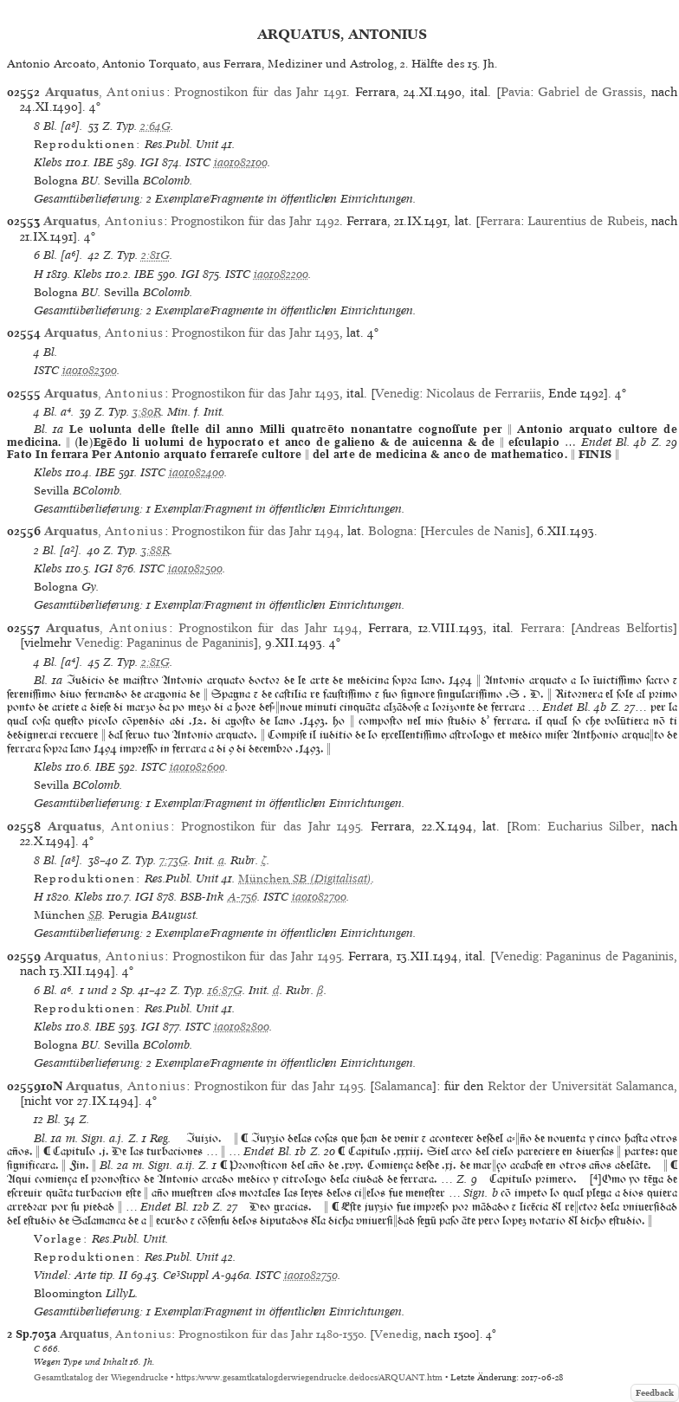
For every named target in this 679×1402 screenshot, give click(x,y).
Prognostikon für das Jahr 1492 (255, 221)
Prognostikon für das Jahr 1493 (255, 332)
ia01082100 (241, 162)
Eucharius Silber (594, 826)
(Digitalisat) (305, 878)
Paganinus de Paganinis (190, 642)
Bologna (390, 531)
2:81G (155, 255)
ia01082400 (196, 472)
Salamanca (403, 1086)
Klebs (48, 162)
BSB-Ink (202, 896)
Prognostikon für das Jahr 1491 (260, 92)
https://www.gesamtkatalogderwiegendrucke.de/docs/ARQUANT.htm (309, 1377)
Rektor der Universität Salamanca (581, 1086)
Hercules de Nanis (475, 531)
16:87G (225, 990)
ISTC (197, 162)
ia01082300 (89, 370)
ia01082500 (195, 568)
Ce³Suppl (186, 1275)
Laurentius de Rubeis (585, 221)
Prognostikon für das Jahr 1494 (255, 531)
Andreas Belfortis (624, 628)
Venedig (397, 393)
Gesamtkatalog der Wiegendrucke (101, 1377)
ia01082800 (241, 1026)
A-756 (242, 896)
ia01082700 (319, 896)
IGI (149, 162)
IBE (103, 162)
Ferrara (500, 221)
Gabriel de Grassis (590, 92)
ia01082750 (311, 1275)
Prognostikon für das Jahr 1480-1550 (271, 1334)
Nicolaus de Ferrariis (483, 393)
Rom (524, 826)
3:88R (155, 550)
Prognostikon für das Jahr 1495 (271, 826)
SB (95, 915)
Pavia (515, 92)
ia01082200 (281, 274)
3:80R (147, 411)
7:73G (173, 860)
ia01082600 (197, 766)
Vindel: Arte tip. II (80, 1275)
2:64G (155, 126)
